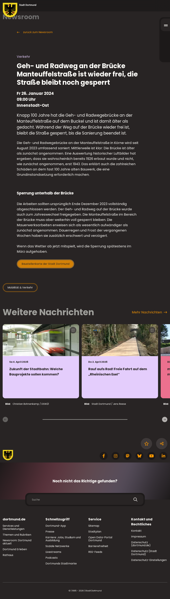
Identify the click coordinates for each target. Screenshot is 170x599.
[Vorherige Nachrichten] (5, 419)
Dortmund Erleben (15, 549)
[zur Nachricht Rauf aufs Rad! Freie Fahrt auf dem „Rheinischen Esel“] (120, 361)
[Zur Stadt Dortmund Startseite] (19, 10)
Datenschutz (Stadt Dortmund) (144, 552)
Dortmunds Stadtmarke (61, 563)
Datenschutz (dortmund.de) (141, 543)
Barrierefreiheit (98, 546)
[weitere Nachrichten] (164, 419)
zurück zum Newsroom (34, 32)
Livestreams (53, 552)
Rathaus (8, 555)
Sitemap (93, 526)
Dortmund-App (55, 526)
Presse (49, 531)
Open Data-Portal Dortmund (100, 538)
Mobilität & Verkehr (20, 287)
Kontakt (136, 531)
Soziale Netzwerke (57, 546)
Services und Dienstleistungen (13, 527)
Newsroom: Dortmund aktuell (17, 541)
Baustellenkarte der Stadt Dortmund (45, 264)
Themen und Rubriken (17, 535)
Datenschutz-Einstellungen (149, 560)
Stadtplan (94, 531)
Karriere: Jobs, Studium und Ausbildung (63, 538)
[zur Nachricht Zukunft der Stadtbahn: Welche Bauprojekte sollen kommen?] (41, 361)
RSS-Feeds (95, 552)
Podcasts (51, 558)
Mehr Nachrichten (149, 312)
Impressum (138, 536)
